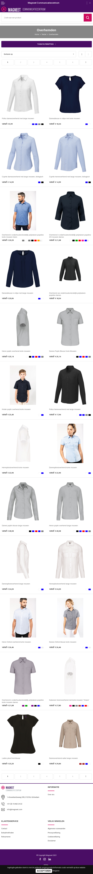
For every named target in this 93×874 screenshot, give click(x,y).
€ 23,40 (8, 415)
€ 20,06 (8, 298)
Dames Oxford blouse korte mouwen (62, 642)
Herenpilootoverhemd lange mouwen (63, 584)
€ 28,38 (8, 531)
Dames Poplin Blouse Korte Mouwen (63, 351)
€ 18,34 (55, 124)
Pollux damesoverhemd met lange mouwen (18, 118)
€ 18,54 (55, 298)
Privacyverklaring (54, 833)
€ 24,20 (8, 589)
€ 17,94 (55, 415)
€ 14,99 (8, 182)
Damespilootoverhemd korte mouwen (63, 468)
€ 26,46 (8, 647)
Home (37, 34)
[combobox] (42, 17)
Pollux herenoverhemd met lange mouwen (65, 409)
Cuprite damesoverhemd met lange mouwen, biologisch (22, 177)
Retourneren (6, 837)
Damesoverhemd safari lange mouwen (63, 758)
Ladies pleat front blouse (11, 758)
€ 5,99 (7, 124)
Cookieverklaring (54, 837)
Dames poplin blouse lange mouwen (15, 526)
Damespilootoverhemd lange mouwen (16, 584)
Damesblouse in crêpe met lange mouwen (17, 293)
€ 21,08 (55, 240)
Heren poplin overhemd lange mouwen (63, 526)
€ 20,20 (8, 240)
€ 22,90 (8, 473)
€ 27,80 (55, 705)
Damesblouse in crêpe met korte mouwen (64, 118)
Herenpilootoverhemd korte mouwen (15, 468)
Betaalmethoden (7, 833)
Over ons (51, 795)
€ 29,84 (55, 764)
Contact (4, 829)
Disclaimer (52, 841)
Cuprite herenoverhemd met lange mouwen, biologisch (69, 177)
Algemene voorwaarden (56, 829)
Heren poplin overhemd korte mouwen (16, 351)
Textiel (44, 34)
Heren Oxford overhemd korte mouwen (16, 642)
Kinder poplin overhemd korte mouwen (16, 409)
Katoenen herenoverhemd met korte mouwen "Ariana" (69, 700)
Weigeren (55, 871)
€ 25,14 (8, 357)
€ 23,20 (8, 764)
